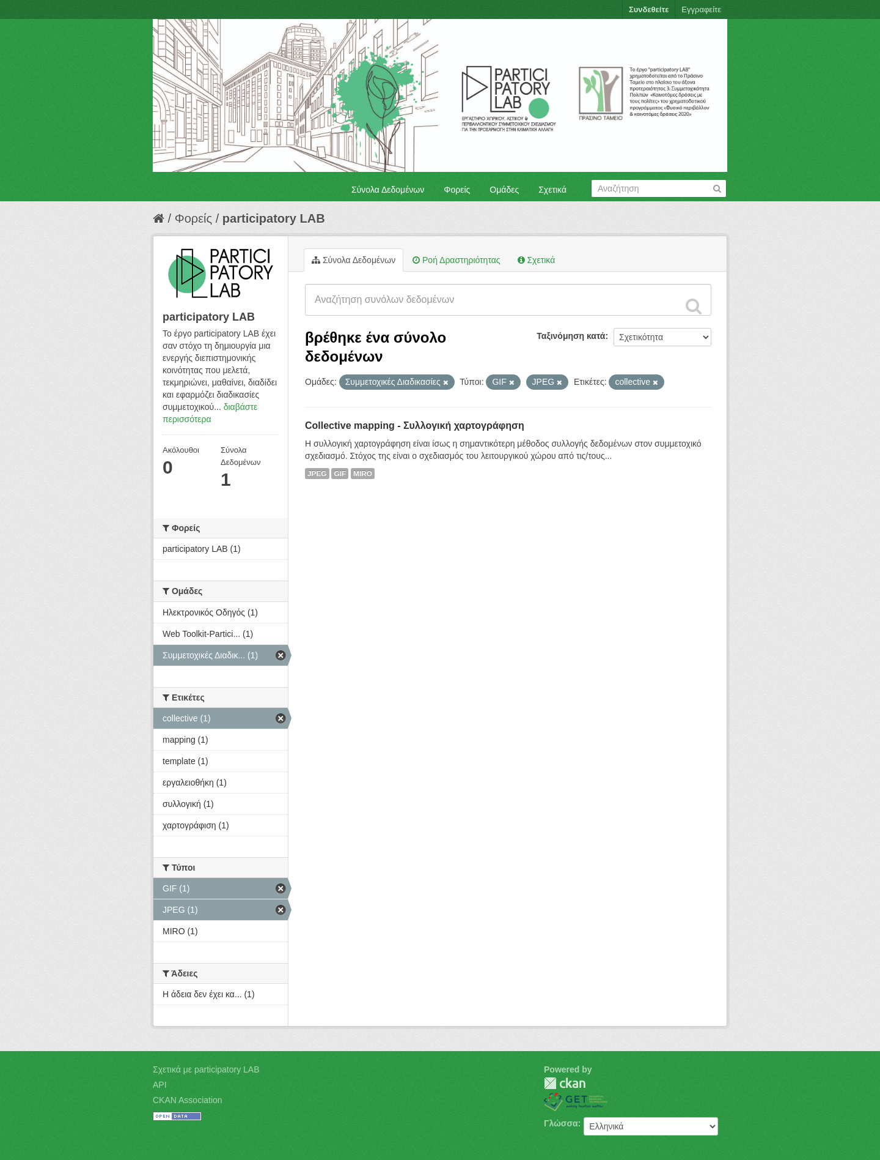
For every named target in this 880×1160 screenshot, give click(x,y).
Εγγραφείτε (701, 9)
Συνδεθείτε (649, 9)
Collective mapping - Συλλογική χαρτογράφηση (414, 425)
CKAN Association (187, 1100)
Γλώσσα (561, 1123)
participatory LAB (273, 218)
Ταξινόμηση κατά (571, 336)
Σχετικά (552, 190)
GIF (340, 473)
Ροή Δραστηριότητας (456, 260)
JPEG (317, 473)
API (160, 1085)
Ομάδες (504, 190)
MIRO (362, 473)
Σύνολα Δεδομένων (387, 190)
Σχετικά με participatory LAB (206, 1069)
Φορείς (457, 190)
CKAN (564, 1083)
